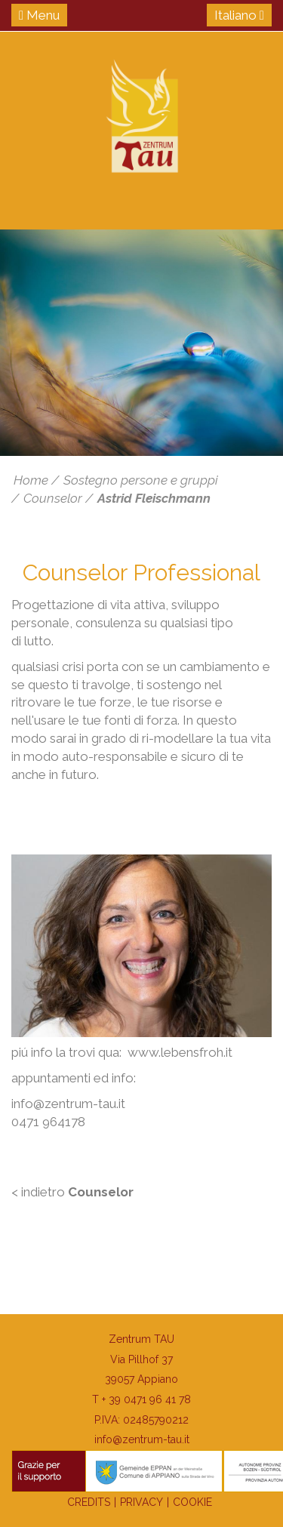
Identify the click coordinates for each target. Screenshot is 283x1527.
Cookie (192, 1502)
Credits (88, 1502)
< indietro (72, 1191)
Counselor (52, 498)
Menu (39, 15)
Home (31, 480)
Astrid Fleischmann (154, 498)
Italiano (239, 15)
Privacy (141, 1502)
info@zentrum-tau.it (141, 1439)
